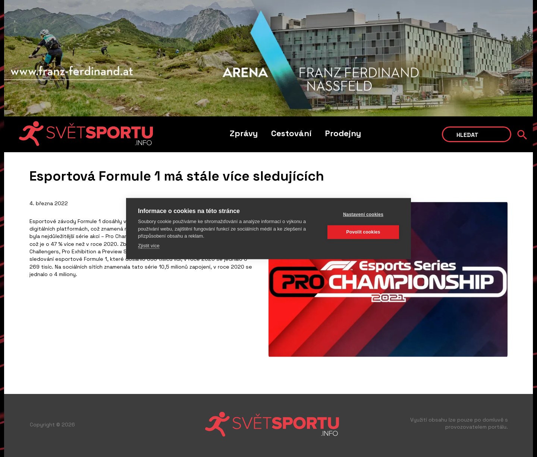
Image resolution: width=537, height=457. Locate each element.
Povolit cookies (363, 232)
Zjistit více (149, 245)
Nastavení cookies (363, 214)
